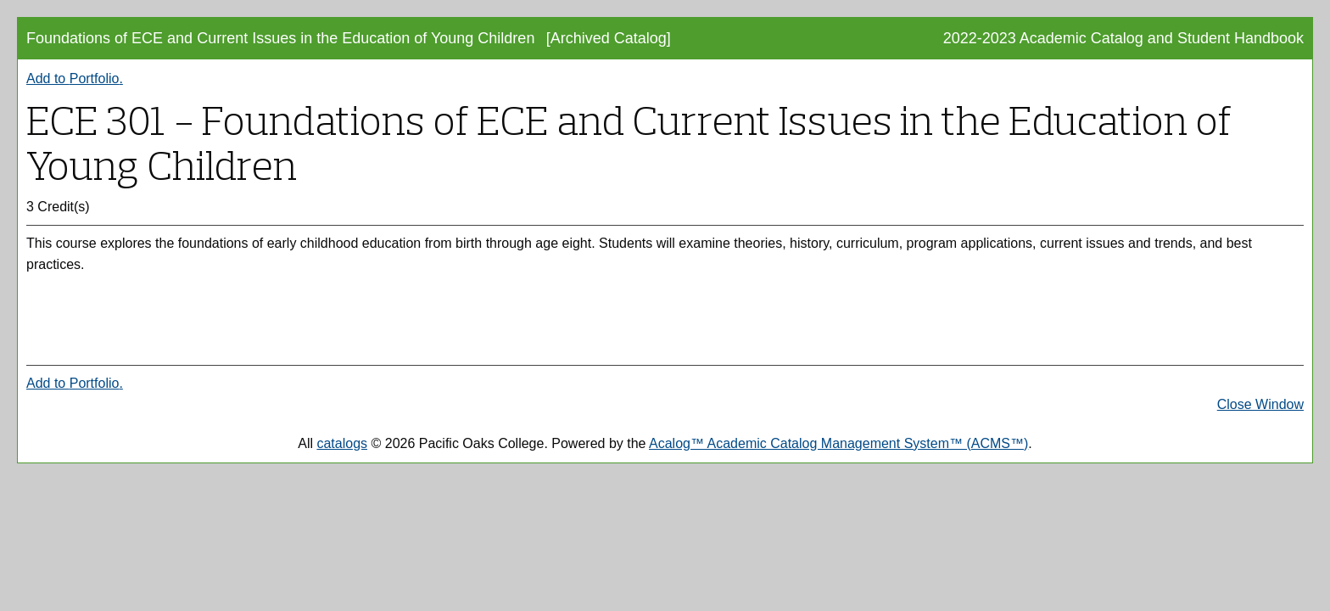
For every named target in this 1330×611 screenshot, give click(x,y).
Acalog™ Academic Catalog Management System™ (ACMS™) (838, 443)
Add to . (74, 78)
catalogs (341, 443)
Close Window (1260, 404)
